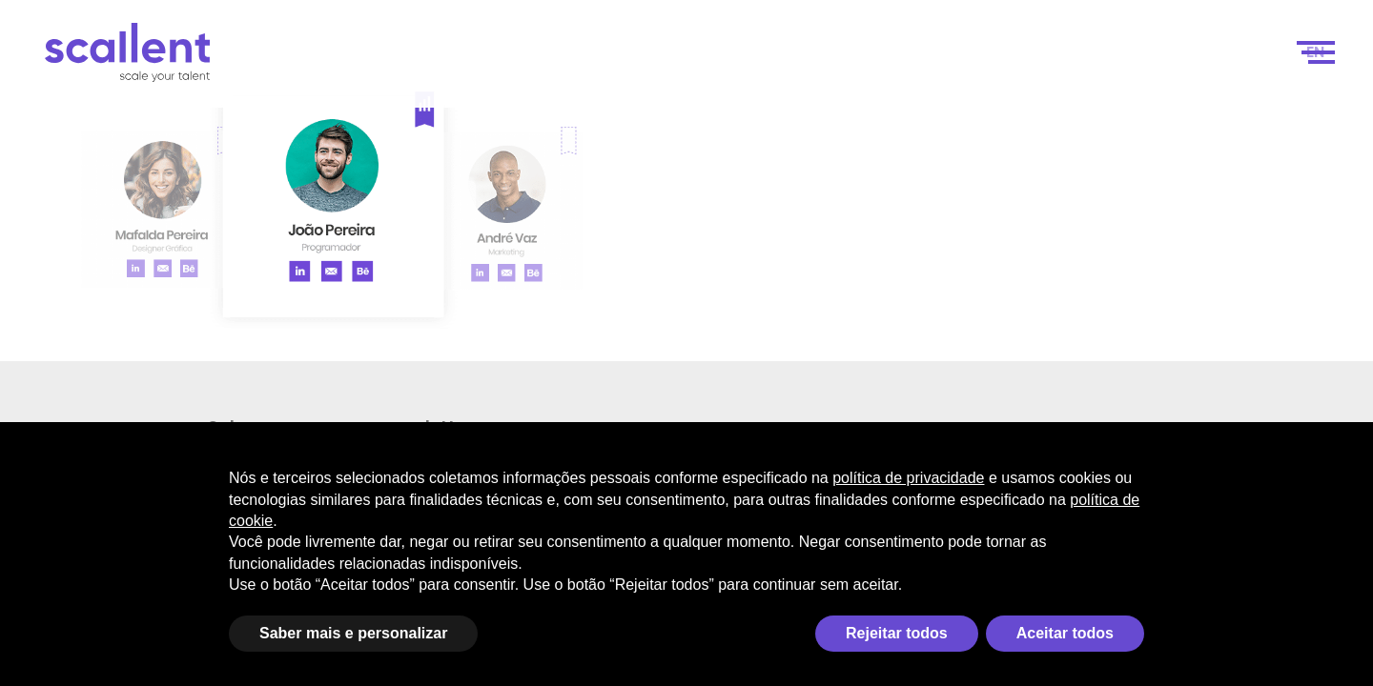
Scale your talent (680, 59)
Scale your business (483, 59)
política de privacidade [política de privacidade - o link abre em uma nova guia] (908, 478)
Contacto (1227, 59)
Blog (1143, 59)
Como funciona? (850, 59)
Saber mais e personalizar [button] (353, 633)
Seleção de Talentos (1020, 59)
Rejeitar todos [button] (897, 633)
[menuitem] (1315, 59)
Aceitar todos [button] (1065, 633)
